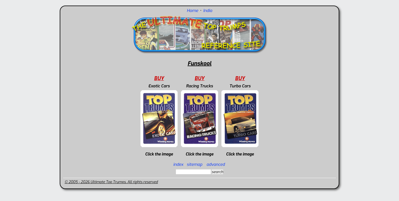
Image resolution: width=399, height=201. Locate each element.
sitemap (194, 164)
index (178, 164)
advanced (216, 164)
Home (192, 10)
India (207, 10)
